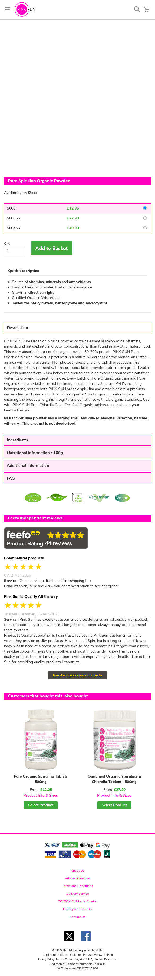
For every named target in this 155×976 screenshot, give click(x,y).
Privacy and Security (77, 909)
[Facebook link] (85, 942)
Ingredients (17, 440)
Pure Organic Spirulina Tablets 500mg (41, 779)
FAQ (11, 478)
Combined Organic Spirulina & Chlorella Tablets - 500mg (114, 779)
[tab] (77, 327)
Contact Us (77, 917)
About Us (77, 870)
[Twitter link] (69, 942)
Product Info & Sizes (41, 795)
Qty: (7, 243)
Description (17, 327)
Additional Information (28, 465)
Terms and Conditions (77, 886)
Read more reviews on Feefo (77, 675)
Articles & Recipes (78, 878)
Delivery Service (77, 894)
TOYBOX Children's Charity (77, 901)
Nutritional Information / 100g (35, 452)
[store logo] (25, 9)
